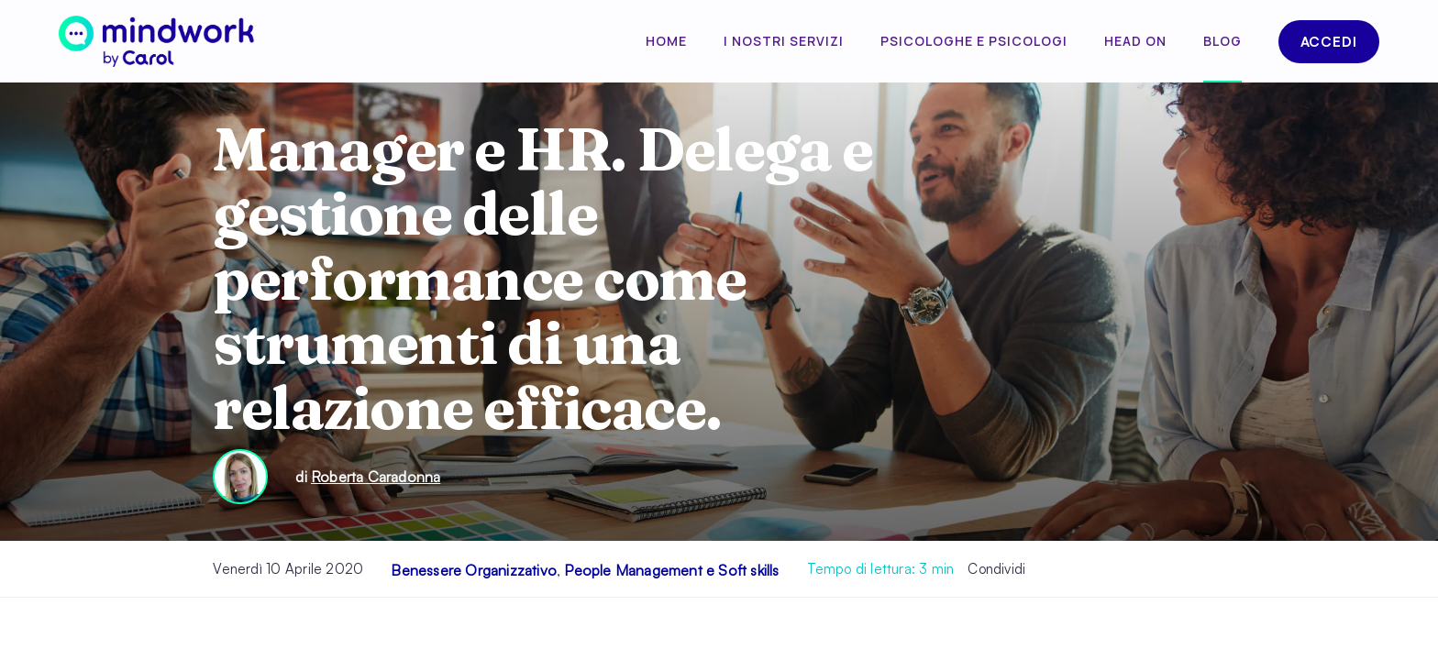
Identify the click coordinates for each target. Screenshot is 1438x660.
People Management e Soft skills (671, 570)
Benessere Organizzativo (474, 570)
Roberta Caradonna (375, 477)
